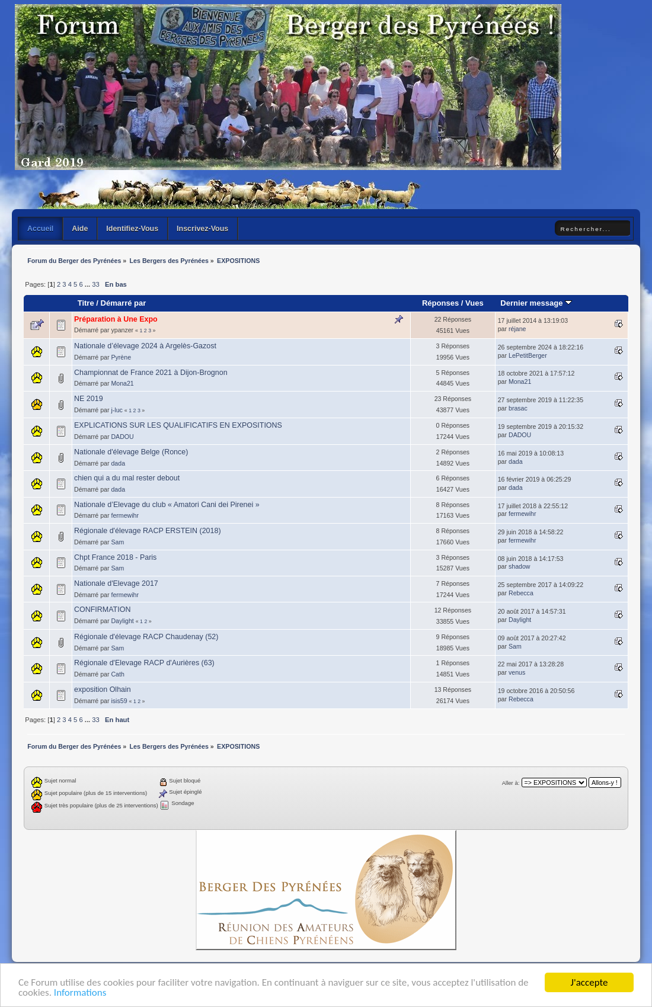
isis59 (119, 700)
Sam (117, 542)
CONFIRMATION (102, 609)
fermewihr (125, 515)
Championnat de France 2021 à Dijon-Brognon (151, 372)
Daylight (122, 620)
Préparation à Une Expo (116, 319)
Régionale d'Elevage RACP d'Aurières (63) (144, 663)
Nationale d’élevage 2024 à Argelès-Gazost (145, 346)
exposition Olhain (102, 689)
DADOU (122, 436)
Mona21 (122, 383)
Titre (86, 303)
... (88, 284)
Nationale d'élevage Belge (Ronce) (131, 452)
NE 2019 (88, 399)
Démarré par (123, 303)
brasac (518, 408)
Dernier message (536, 303)
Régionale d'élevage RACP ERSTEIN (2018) (147, 531)
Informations (80, 993)
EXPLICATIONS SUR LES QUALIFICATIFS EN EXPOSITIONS (178, 425)
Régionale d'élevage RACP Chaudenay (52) (146, 637)
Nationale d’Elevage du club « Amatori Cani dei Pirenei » (167, 505)
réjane (517, 328)
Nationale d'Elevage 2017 (116, 583)
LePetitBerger (528, 355)
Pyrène (121, 357)
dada (118, 463)
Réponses (440, 303)
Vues (474, 303)
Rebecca (521, 592)
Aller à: (511, 783)
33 (95, 284)
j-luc (116, 409)
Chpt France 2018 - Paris (115, 557)
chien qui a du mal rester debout (127, 478)
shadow (519, 566)
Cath (117, 674)
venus (517, 672)
